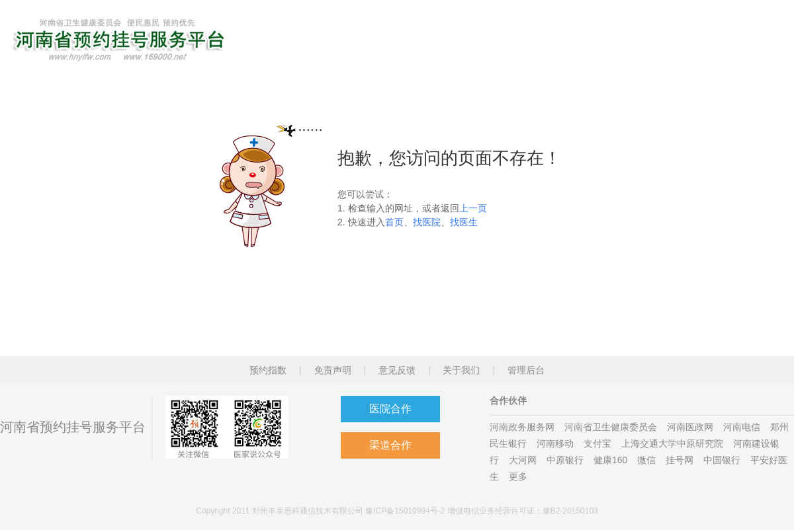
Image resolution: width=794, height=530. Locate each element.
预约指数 (268, 370)
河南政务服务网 (522, 427)
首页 (394, 222)
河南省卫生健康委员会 (610, 427)
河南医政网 (690, 427)
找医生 (464, 222)
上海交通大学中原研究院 (672, 443)
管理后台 (526, 370)
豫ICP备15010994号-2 (405, 510)
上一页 (473, 208)
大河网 (523, 460)
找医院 (427, 222)
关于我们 (461, 370)
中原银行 (565, 460)
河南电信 (741, 427)
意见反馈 (397, 370)
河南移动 (555, 443)
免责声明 (332, 370)
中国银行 (721, 460)
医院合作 (390, 408)
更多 (518, 476)
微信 (646, 460)
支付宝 (597, 443)
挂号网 (679, 460)
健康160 (610, 460)
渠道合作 (390, 445)
